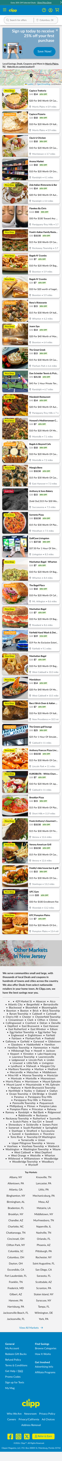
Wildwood (12, 1158)
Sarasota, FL (44, 1276)
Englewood (16, 1035)
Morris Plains (12, 1081)
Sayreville (53, 1118)
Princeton (36, 1109)
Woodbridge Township (23, 1161)
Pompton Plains (17, 1109)
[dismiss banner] (57, 30)
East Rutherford (16, 1029)
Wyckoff (31, 1165)
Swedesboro (30, 1134)
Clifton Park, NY (15, 1245)
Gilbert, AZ (16, 1294)
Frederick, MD (16, 1288)
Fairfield (49, 1035)
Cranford (29, 1023)
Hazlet (54, 1047)
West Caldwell (21, 1152)
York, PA (43, 1319)
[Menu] (4, 10)
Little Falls (31, 1063)
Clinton (52, 1020)
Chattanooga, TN (15, 1233)
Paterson (45, 1100)
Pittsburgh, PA (43, 1251)
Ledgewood (17, 1060)
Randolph (22, 1112)
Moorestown (46, 1078)
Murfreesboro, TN (43, 1220)
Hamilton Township (17, 1047)
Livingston (46, 1063)
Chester (25, 1017)
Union (40, 1140)
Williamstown (30, 1158)
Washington (11, 1149)
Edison (52, 1029)
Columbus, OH (15, 1257)
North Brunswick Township (39, 1088)
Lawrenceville (45, 1057)
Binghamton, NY (15, 1196)
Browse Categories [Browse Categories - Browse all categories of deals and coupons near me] (45, 1348)
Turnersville (26, 1140)
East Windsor (37, 1029)
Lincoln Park (34, 1060)
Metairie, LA (44, 1208)
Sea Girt (36, 1121)
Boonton (10, 1010)
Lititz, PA (44, 1189)
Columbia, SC (15, 1251)
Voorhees (11, 1146)
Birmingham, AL (16, 1202)
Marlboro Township (18, 1069)
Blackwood (14, 1007)
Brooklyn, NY (15, 1214)
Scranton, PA (43, 1288)
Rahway (50, 1109)
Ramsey (8, 1112)
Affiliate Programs (45, 1372)
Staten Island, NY (43, 1294)
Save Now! (44, 51)
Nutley (27, 1091)
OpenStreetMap (44, 84)
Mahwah (29, 1066)
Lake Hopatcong (45, 1054)
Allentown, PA (16, 1183)
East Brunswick (29, 1026)
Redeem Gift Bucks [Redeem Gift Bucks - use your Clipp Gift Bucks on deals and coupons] (16, 1354)
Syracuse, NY (43, 1300)
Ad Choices (48, 1419)
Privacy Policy (47, 1414)
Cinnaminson (14, 1020)
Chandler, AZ (15, 1220)
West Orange (17, 1155)
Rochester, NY (44, 1257)
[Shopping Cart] (57, 10)
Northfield (13, 1091)
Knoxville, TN (43, 1177)
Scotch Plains (19, 1121)
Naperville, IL (43, 1226)
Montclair (51, 1075)
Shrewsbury (14, 1124)
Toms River (15, 1137)
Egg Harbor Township (20, 1032)
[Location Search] (45, 20)
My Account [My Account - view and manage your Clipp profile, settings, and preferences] (12, 1348)
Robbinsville (24, 1115)
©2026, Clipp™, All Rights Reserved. (29, 1443)
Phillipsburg (15, 1106)
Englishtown (33, 1035)
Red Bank (37, 1112)
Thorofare (47, 1134)
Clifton (40, 1020)
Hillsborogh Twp (19, 1051)
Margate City (46, 1066)
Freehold (48, 1038)
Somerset (12, 1128)
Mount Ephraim (50, 1081)
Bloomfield (30, 1007)
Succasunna (46, 1131)
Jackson (49, 1051)
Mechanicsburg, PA (44, 1196)
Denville (55, 1023)
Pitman (29, 1106)
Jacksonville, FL (16, 1319)
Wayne (55, 1149)
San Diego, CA (43, 1269)
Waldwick (52, 1146)
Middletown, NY (43, 1214)
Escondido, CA (15, 1269)
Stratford (30, 1131)
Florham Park (32, 1038)
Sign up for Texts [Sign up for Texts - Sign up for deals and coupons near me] (14, 1382)
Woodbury (46, 1161)
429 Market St (22, 1001)
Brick (34, 1010)
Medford (51, 1069)
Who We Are (14, 1414)
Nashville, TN (43, 1233)
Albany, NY (15, 1177)
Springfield (50, 1128)
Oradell (51, 1094)
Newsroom (30, 1414)
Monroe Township (31, 1075)
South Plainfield (31, 1128)
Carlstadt (50, 1014)
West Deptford (42, 1152)
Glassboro (15, 1044)
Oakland (39, 1091)
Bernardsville (49, 1004)
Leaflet (29, 84)
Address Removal (31, 1425)
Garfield (23, 1041)
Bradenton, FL (16, 1208)
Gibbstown (53, 1041)
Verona (49, 1143)
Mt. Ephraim (51, 1084)
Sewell (48, 1121)
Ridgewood (53, 1112)
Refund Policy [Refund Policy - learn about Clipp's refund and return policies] (13, 1359)
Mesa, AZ (43, 1202)
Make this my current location (21, 67)
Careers (11, 1419)
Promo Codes (13, 1377)
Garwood (37, 1041)
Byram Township (17, 1014)
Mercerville (15, 1072)
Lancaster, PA (43, 1183)
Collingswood (12, 1023)
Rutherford (37, 1118)
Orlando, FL (43, 1239)
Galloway (9, 1041)
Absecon (39, 1001)
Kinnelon (27, 1054)
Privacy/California (29, 1419)
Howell (36, 1051)
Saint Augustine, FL (44, 1263)
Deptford (11, 1026)
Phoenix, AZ (44, 1245)
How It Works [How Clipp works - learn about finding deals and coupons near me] (43, 1354)
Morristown (30, 1081)
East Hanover (50, 1026)
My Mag (10, 1388)
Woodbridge (49, 1158)
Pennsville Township (22, 1103)
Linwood (16, 1063)
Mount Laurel (13, 1084)
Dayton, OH (16, 1263)
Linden (49, 1060)
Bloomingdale (48, 1007)
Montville (30, 1078)
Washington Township (35, 1149)
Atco (51, 1001)
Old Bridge (36, 1094)
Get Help (10, 1371)
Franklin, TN (16, 1282)
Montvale (15, 1078)
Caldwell (35, 1014)
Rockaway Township (16, 1118)
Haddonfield (32, 1044)
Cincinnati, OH (15, 1239)
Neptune (14, 1088)
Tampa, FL (43, 1306)
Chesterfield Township (46, 1017)
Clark (29, 1020)
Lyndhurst (15, 1066)
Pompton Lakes (46, 1106)
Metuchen (31, 1072)
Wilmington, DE (44, 1313)
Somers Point (49, 1124)
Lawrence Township (21, 1057)
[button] (50, 10)
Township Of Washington (40, 1137)
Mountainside (32, 1084)
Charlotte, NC (16, 1226)
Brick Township (50, 1010)
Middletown (48, 1072)
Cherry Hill (10, 1017)
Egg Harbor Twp (45, 1032)
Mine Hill (11, 1075)
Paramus (17, 1097)
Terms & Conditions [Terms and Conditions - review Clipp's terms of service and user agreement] (16, 1365)
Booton (23, 1010)
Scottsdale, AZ (43, 1282)
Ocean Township (17, 1094)
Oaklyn (52, 1091)
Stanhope (16, 1131)
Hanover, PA (16, 1300)
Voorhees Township (31, 1146)
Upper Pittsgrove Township (25, 1143)
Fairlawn (15, 1038)
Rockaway (40, 1115)
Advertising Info (44, 1366)
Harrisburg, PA (15, 1306)
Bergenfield (31, 1004)
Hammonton (39, 1047)
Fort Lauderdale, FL (16, 1276)
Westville (34, 1155)
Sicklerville (30, 1124)
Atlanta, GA (16, 1189)
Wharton (48, 1155)
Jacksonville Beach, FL (15, 1313)
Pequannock (45, 1103)
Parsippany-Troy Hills (38, 1097)
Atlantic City (14, 1004)
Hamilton (48, 1044)
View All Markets (31, 1328)
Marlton (38, 1069)
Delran (42, 1023)
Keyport (13, 1054)
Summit (15, 1134)
